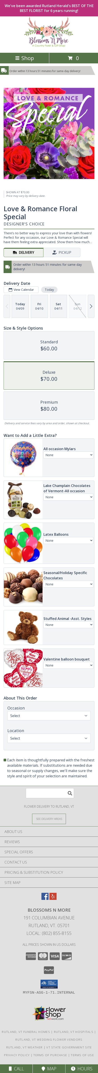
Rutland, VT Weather (24, 1047)
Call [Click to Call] (16, 1069)
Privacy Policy (17, 1055)
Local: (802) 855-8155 (49, 933)
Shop (24, 58)
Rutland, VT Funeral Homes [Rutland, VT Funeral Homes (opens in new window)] (26, 1032)
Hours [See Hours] (81, 1069)
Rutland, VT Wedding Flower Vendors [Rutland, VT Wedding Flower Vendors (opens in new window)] (48, 1040)
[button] (49, 984)
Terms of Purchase (50, 1055)
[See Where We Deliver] (49, 819)
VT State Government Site (69, 1047)
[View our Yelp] (53, 898)
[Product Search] (50, 793)
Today (49, 289)
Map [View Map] (49, 1069)
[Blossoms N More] (49, 46)
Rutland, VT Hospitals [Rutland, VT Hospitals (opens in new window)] (73, 1032)
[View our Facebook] (45, 898)
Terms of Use (82, 1055)
